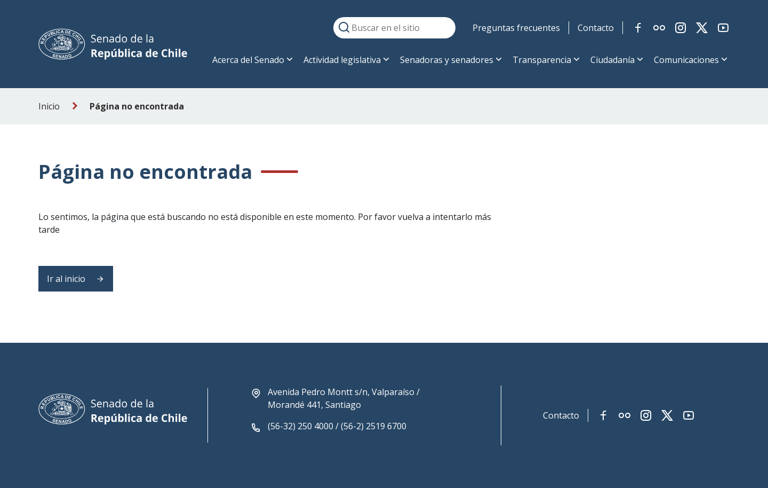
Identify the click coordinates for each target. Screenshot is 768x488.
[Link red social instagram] (680, 27)
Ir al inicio (76, 279)
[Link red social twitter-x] (701, 27)
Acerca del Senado (248, 60)
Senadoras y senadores (446, 60)
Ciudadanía (612, 60)
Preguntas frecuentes (516, 28)
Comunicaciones (686, 60)
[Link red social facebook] (637, 27)
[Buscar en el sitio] (394, 27)
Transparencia (542, 60)
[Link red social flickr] (659, 27)
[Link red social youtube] (723, 27)
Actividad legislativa (342, 60)
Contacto (596, 28)
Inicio (49, 106)
